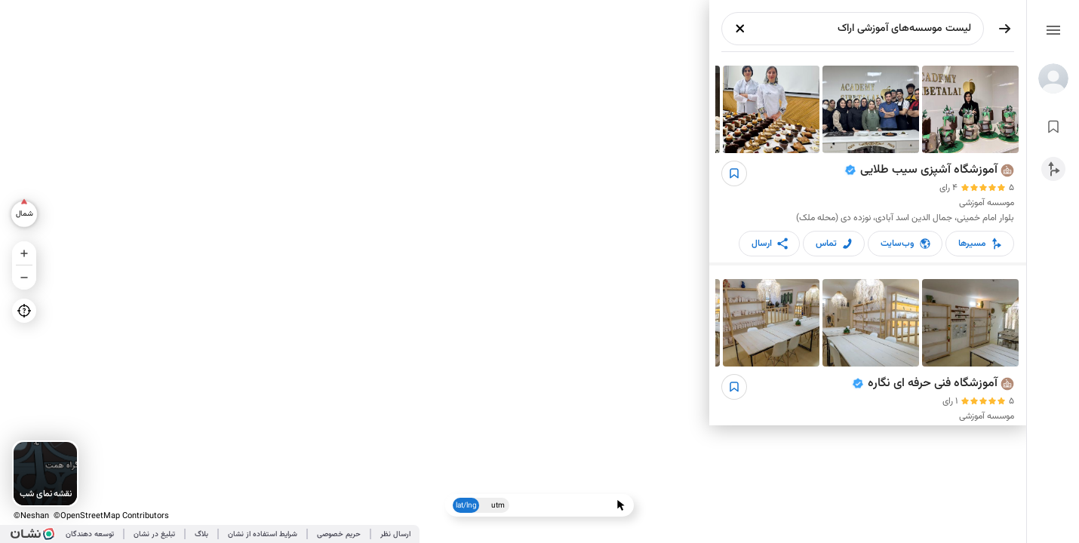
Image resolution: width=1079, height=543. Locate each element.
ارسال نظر (395, 534)
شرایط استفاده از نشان (262, 534)
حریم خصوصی (339, 534)
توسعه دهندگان (90, 534)
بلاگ (201, 534)
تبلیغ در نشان (154, 534)
